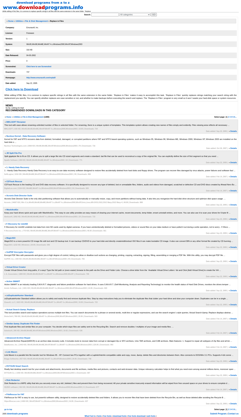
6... (235, 117)
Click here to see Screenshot (38, 66)
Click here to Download (22, 89)
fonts (99, 416)
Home (11, 21)
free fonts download (136, 416)
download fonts (120, 416)
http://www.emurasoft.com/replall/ (41, 78)
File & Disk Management (36, 21)
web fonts (151, 416)
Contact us (233, 413)
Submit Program (218, 413)
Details (233, 131)
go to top (8, 409)
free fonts (107, 416)
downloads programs (17, 413)
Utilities (19, 21)
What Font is (90, 416)
